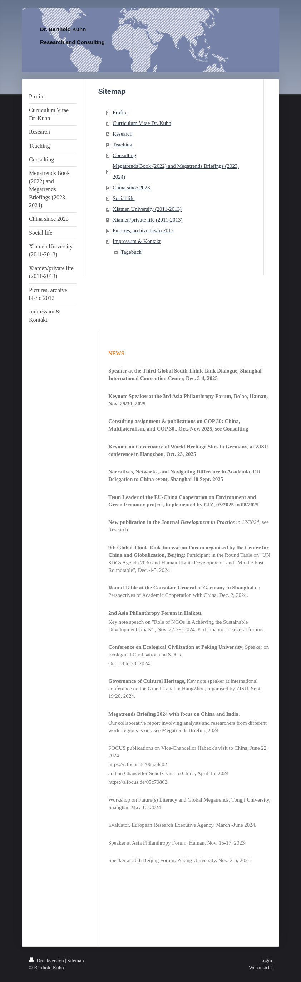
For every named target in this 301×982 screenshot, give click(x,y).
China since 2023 (131, 187)
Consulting (124, 155)
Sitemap (76, 960)
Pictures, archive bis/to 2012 (143, 230)
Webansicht (260, 968)
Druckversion (47, 960)
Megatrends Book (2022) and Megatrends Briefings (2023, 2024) (176, 171)
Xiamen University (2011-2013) (147, 209)
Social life (123, 198)
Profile (120, 112)
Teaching (122, 144)
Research (122, 134)
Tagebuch (131, 252)
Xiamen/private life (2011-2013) (147, 220)
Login (266, 960)
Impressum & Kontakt (137, 241)
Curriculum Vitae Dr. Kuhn (142, 123)
